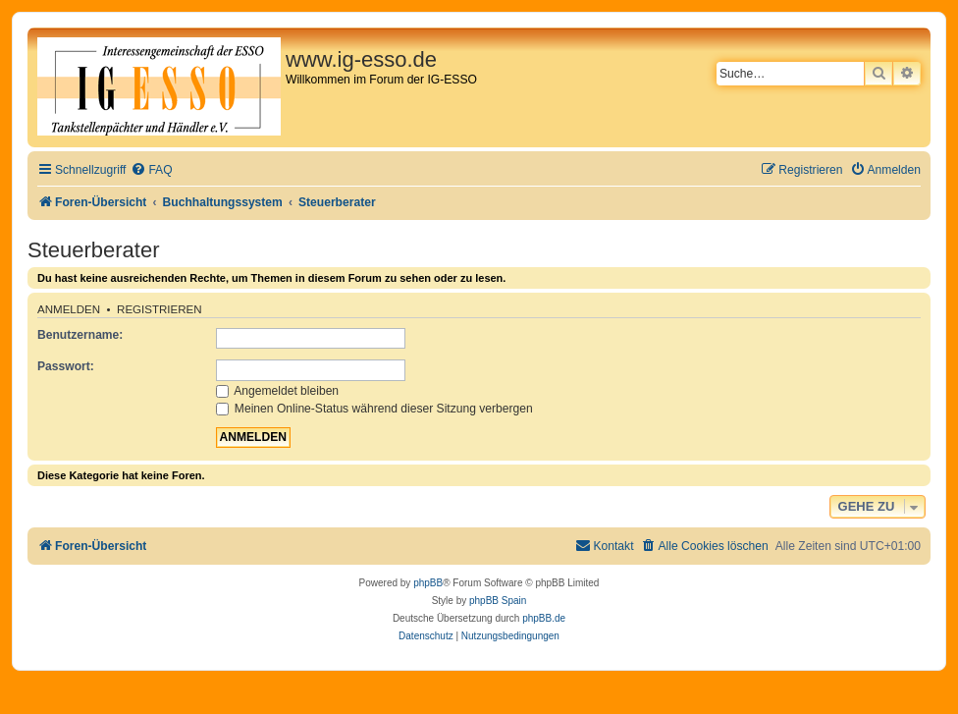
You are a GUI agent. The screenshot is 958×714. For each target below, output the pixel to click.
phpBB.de (543, 618)
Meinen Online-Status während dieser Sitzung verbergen (374, 408)
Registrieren (159, 309)
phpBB (428, 582)
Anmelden (68, 309)
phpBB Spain (497, 600)
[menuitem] (151, 170)
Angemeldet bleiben (278, 391)
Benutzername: (80, 335)
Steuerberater (93, 250)
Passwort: (65, 366)
